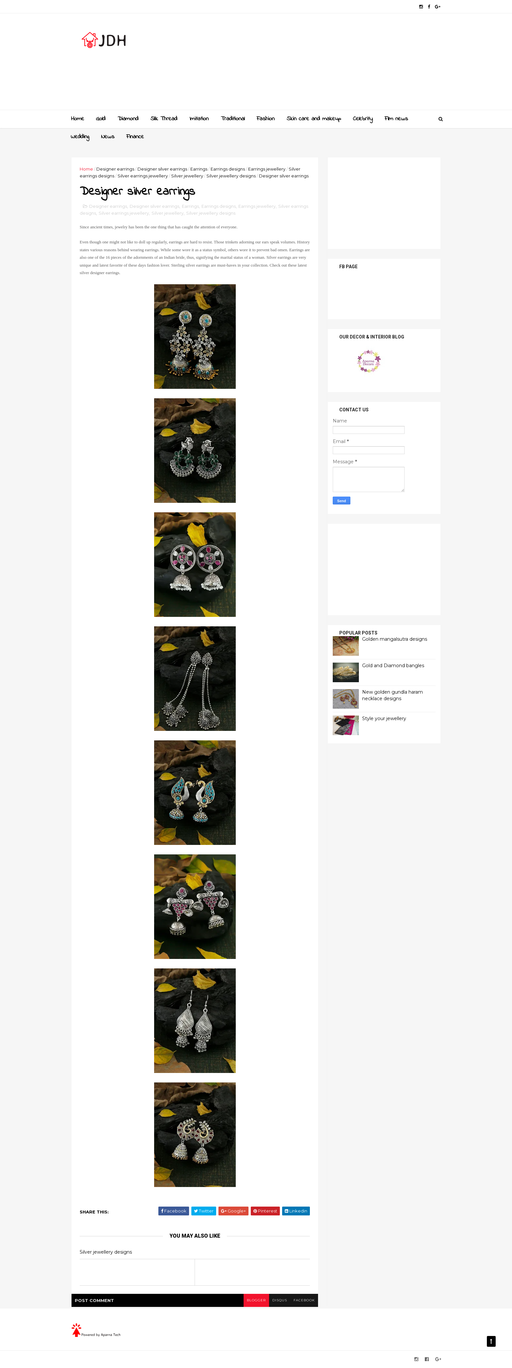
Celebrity (363, 119)
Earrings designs (228, 169)
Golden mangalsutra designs (394, 639)
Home (77, 119)
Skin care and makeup (314, 119)
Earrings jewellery (266, 169)
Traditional (233, 119)
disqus (279, 1300)
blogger (256, 1300)
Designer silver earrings (162, 169)
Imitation (199, 119)
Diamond (128, 119)
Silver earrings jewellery (143, 175)
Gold (100, 119)
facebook (304, 1300)
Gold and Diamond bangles (393, 665)
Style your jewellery (384, 718)
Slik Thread (164, 119)
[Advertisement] (321, 64)
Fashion (266, 119)
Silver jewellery (187, 175)
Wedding (80, 137)
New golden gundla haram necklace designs (392, 695)
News (107, 137)
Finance (135, 137)
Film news (396, 119)
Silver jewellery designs (231, 175)
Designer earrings (115, 169)
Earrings (198, 169)
